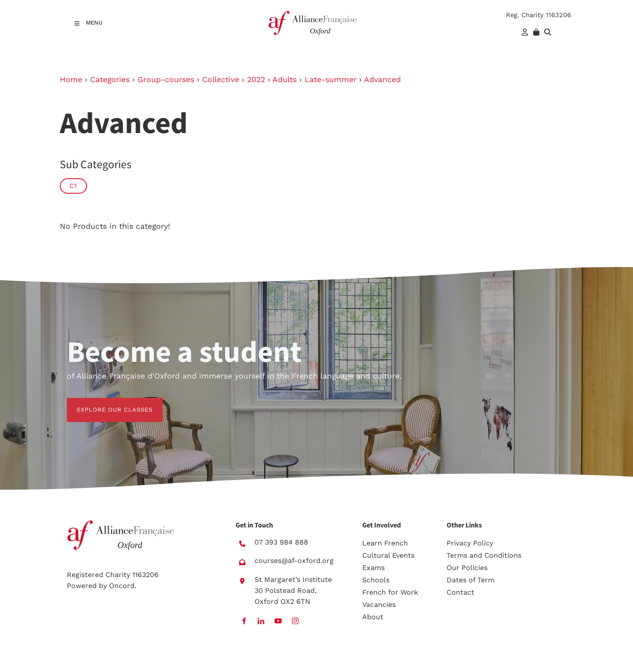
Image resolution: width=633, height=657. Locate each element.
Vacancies (379, 604)
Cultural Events (388, 555)
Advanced (382, 79)
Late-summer (331, 79)
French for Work (390, 592)
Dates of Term (471, 580)
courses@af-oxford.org (294, 560)
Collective (220, 79)
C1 (73, 186)
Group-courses (166, 79)
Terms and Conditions (484, 555)
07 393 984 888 (281, 542)
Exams (373, 567)
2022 (256, 79)
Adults (285, 79)
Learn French (385, 543)
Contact (460, 592)
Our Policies (467, 567)
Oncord (122, 585)
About (372, 617)
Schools (375, 580)
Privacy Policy (470, 543)
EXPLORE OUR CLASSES (104, 403)
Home (71, 79)
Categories (110, 79)
